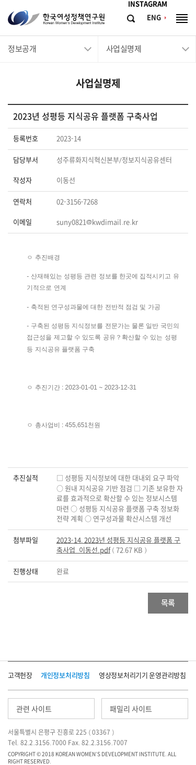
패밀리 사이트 (131, 709)
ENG (154, 17)
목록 (168, 603)
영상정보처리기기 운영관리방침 (142, 675)
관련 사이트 (34, 709)
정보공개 (22, 49)
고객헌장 (20, 675)
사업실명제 (124, 49)
